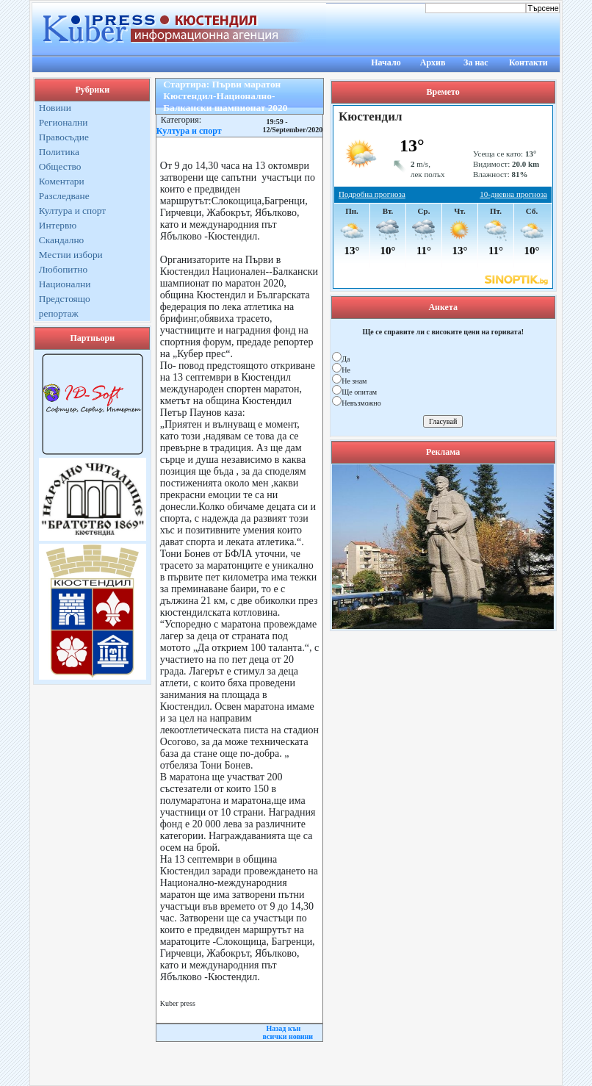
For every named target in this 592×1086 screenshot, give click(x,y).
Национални (65, 284)
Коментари (61, 181)
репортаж (59, 313)
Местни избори (71, 254)
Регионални (63, 122)
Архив (433, 62)
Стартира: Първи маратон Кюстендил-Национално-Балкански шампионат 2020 (225, 96)
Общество (60, 166)
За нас (475, 62)
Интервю (57, 225)
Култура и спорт (72, 210)
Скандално (61, 239)
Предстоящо (64, 298)
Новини (55, 107)
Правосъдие (64, 137)
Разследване (64, 195)
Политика (59, 151)
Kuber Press (296, 1069)
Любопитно (63, 269)
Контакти (528, 62)
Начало (385, 62)
